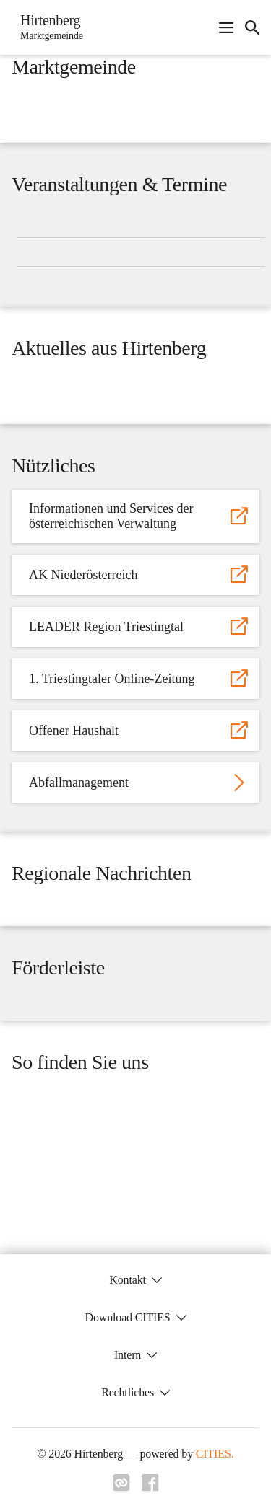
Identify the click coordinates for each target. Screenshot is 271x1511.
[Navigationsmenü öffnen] (226, 27)
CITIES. (215, 1454)
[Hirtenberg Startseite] (47, 27)
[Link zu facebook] (150, 1487)
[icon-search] (252, 27)
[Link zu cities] (121, 1487)
